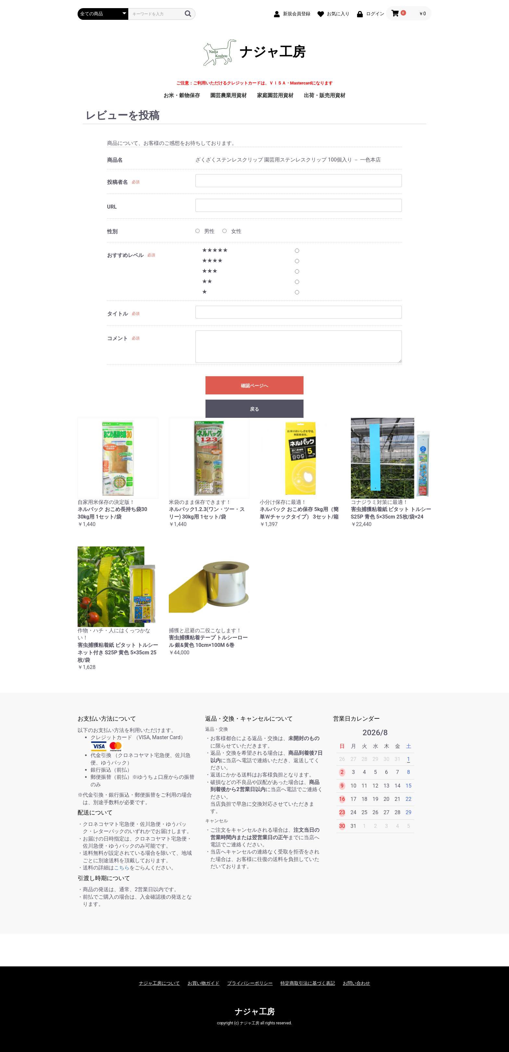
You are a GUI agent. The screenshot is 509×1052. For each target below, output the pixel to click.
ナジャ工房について (159, 983)
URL (112, 207)
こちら (122, 868)
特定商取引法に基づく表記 (307, 983)
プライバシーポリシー (250, 983)
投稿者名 (117, 182)
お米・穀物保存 (182, 95)
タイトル (117, 314)
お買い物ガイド (203, 983)
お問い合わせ (356, 983)
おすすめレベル (125, 255)
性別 (112, 231)
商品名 (115, 160)
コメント (117, 338)
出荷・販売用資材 (324, 95)
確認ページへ (254, 385)
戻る (254, 409)
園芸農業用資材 (228, 95)
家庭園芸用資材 (275, 95)
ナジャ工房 (254, 53)
